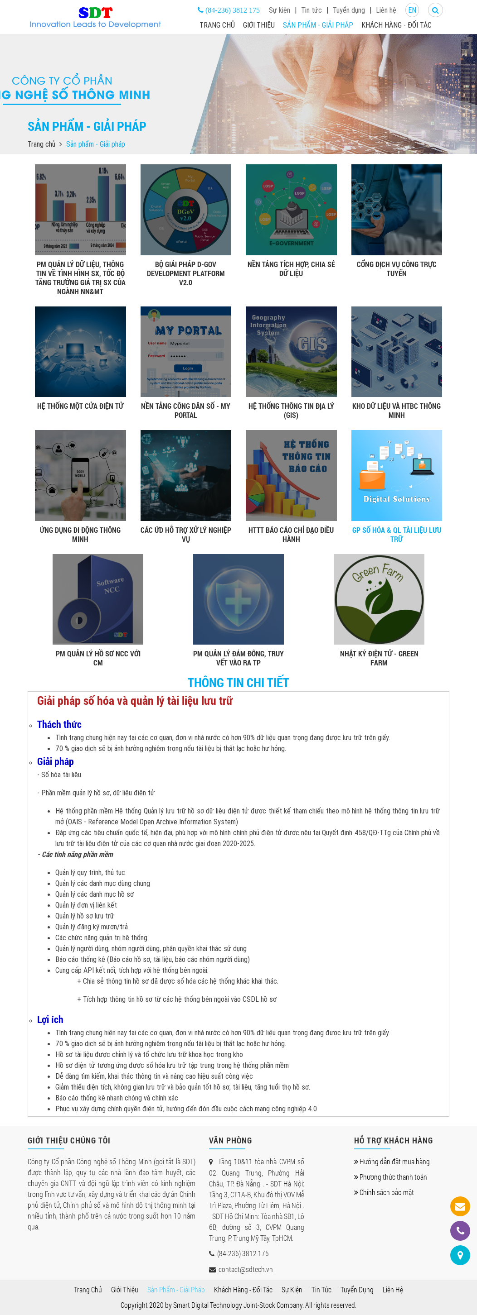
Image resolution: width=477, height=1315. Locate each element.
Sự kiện (279, 9)
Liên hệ (386, 9)
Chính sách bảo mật (384, 1192)
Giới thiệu (259, 24)
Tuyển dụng (349, 9)
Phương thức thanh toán (390, 1176)
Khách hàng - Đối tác (396, 24)
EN (412, 9)
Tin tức (311, 9)
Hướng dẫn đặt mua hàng (392, 1161)
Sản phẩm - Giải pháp (318, 24)
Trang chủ (217, 24)
